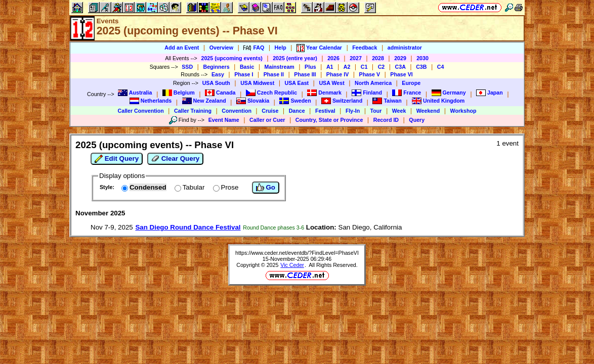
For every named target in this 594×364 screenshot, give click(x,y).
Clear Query (175, 159)
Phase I (243, 74)
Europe (411, 83)
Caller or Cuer (267, 120)
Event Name (223, 120)
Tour (376, 111)
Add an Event (181, 47)
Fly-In (353, 111)
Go (265, 188)
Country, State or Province (329, 120)
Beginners (216, 67)
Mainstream (279, 67)
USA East (297, 83)
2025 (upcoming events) (231, 58)
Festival (325, 111)
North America (373, 83)
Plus (310, 67)
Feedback (364, 47)
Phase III (305, 74)
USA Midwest (257, 83)
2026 (333, 58)
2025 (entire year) (295, 58)
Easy (217, 74)
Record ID (386, 120)
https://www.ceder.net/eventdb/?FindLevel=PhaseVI (297, 253)
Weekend (428, 111)
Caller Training (192, 111)
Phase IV (337, 74)
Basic (247, 67)
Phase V (369, 74)
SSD (187, 67)
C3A (400, 67)
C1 (364, 67)
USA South (216, 83)
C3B (421, 67)
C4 (440, 67)
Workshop (463, 111)
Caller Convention (141, 111)
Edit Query (117, 159)
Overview (221, 47)
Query (417, 120)
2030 (422, 58)
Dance (297, 111)
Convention (236, 111)
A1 (329, 67)
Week (399, 111)
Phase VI (401, 74)
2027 (356, 58)
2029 (400, 58)
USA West (331, 83)
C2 (381, 67)
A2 (347, 67)
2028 (378, 58)
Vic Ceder (292, 265)
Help (280, 47)
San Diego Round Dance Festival (187, 227)
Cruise (270, 111)
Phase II (274, 74)
